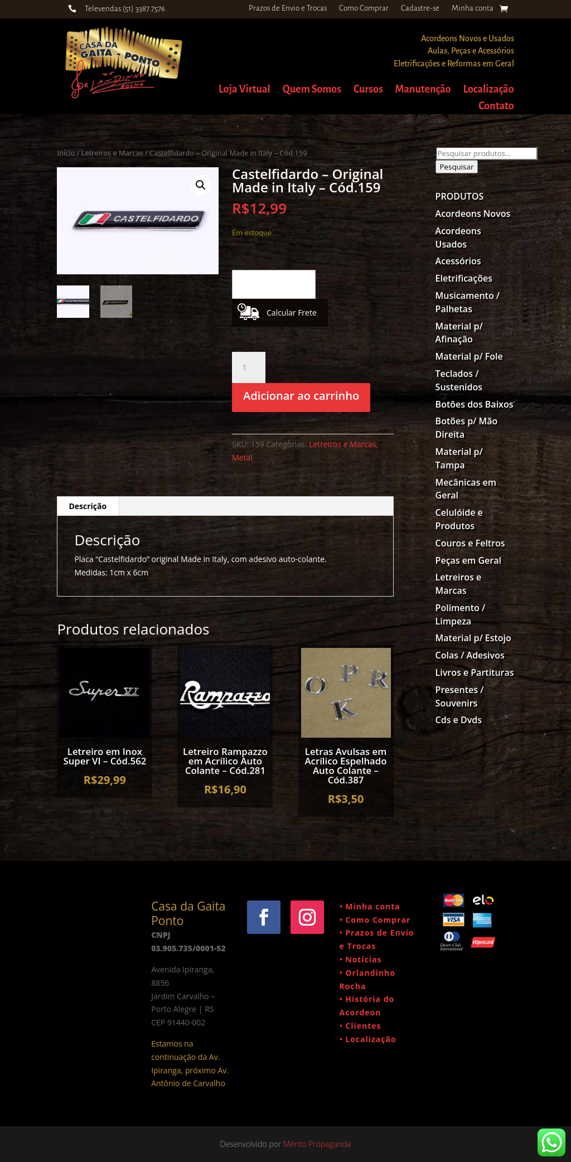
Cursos (368, 90)
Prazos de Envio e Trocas (288, 8)
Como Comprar (364, 8)
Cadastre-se (420, 8)
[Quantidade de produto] (248, 367)
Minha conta (472, 8)
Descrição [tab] (88, 506)
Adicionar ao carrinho (301, 395)
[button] (201, 185)
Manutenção (423, 90)
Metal (242, 457)
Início (66, 153)
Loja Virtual (244, 90)
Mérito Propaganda (317, 1144)
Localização (488, 90)
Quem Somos (312, 90)
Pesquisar (457, 167)
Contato (496, 107)
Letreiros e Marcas (112, 153)
